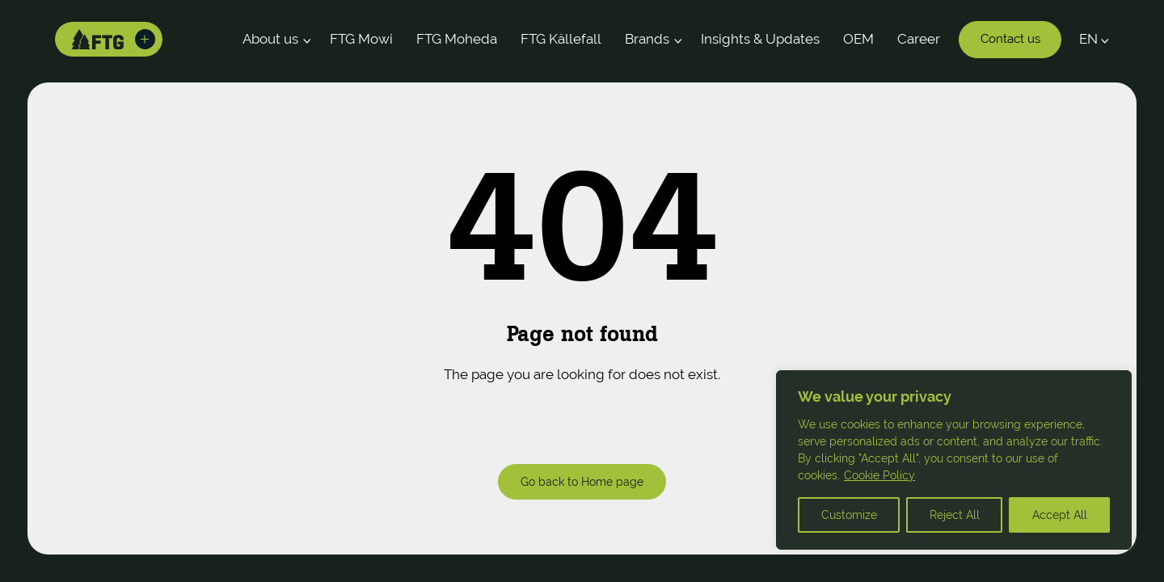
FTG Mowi (361, 39)
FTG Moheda (456, 39)
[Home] (98, 39)
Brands (647, 39)
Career (918, 39)
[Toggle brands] (145, 39)
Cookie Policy (879, 475)
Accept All (1059, 514)
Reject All (955, 514)
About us (270, 39)
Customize (849, 514)
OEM (858, 39)
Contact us (1010, 39)
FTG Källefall (561, 39)
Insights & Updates (760, 39)
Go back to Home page (582, 481)
